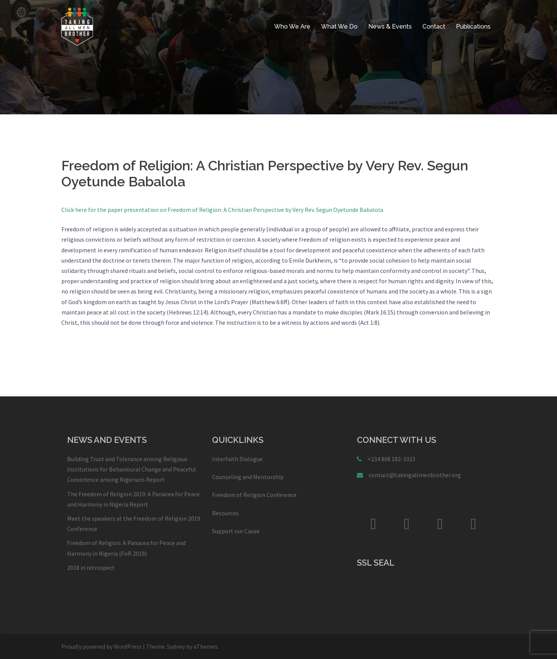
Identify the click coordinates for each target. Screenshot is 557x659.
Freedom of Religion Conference (254, 495)
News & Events (390, 26)
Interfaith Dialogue (237, 459)
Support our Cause (236, 531)
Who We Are (292, 26)
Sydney (176, 646)
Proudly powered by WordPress (101, 646)
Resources (225, 513)
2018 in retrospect (91, 567)
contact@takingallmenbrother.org (415, 475)
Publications (473, 26)
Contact (433, 26)
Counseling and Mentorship (248, 477)
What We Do (339, 26)
